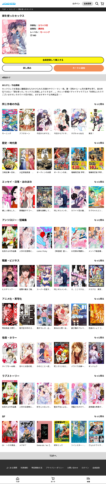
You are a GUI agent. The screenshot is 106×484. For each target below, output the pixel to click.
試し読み (27, 68)
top (4, 9)
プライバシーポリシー (55, 468)
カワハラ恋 (43, 25)
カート (53, 482)
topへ (53, 455)
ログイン (76, 3)
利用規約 (24, 468)
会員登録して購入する (53, 60)
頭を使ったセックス (25, 9)
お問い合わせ (72, 468)
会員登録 (87, 3)
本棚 (88, 482)
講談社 (41, 28)
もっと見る (99, 104)
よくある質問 (11, 468)
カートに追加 (79, 68)
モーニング (45, 32)
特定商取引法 (36, 468)
